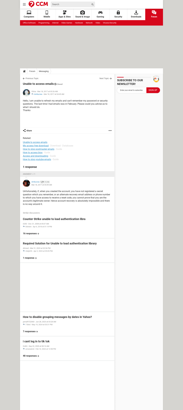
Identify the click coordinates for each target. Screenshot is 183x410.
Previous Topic (32, 78)
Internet (55, 23)
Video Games (66, 23)
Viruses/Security (109, 23)
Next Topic (104, 78)
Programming (43, 23)
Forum (154, 14)
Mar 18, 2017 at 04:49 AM (54, 94)
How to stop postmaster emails (38, 149)
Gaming (100, 14)
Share (29, 130)
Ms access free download (36, 145)
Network (89, 23)
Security (118, 14)
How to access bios (32, 152)
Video (98, 23)
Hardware (79, 23)
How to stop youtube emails (37, 159)
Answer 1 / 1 (29, 174)
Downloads (136, 14)
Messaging (44, 71)
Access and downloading (35, 156)
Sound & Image (82, 14)
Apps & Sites (64, 14)
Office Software (29, 23)
